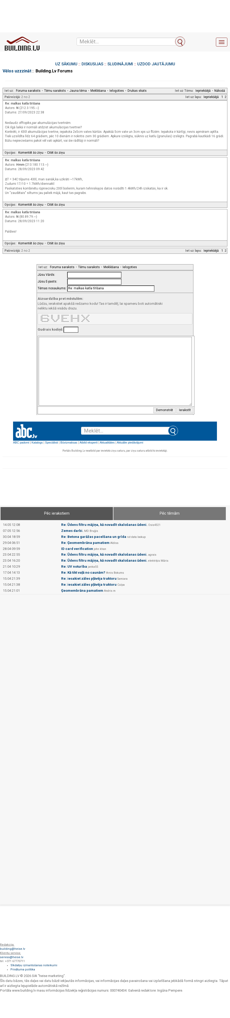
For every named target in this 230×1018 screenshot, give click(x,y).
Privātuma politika (22, 969)
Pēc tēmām (170, 513)
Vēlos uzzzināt (17, 70)
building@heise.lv (12, 949)
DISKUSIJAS (92, 64)
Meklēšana (98, 91)
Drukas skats (137, 91)
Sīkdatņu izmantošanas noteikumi (33, 965)
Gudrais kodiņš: (51, 329)
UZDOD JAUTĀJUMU (156, 64)
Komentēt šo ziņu (30, 152)
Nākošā (219, 91)
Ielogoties (117, 91)
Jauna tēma (78, 91)
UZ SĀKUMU (66, 64)
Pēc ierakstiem (57, 513)
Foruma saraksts (28, 91)
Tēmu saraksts (55, 91)
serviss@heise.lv (11, 957)
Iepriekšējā (203, 91)
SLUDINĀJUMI (120, 64)
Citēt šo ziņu (56, 152)
